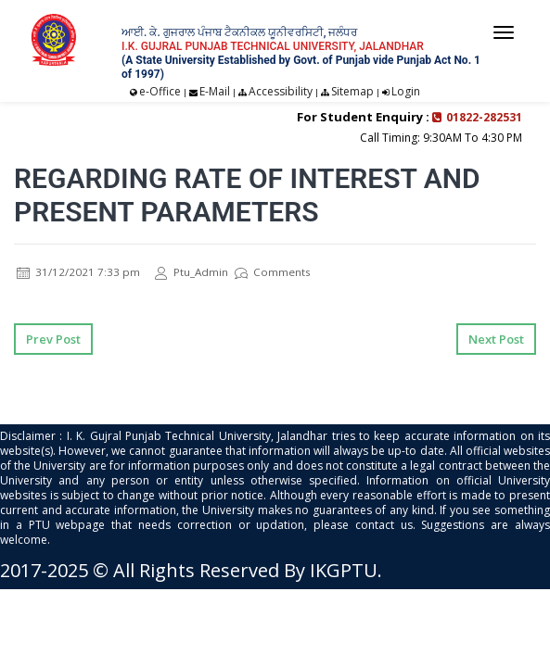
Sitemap (352, 91)
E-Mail (214, 91)
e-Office (160, 91)
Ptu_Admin (192, 272)
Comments (273, 272)
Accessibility (281, 91)
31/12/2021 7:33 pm (78, 272)
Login (405, 91)
